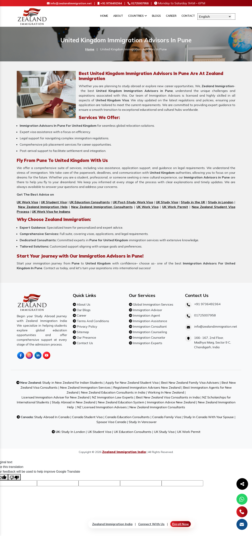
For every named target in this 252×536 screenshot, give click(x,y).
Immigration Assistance (149, 321)
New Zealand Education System (121, 402)
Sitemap (82, 332)
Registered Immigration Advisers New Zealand (147, 387)
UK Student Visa (54, 202)
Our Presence (86, 337)
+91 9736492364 (109, 3)
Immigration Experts (147, 343)
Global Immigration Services (152, 304)
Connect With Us (151, 524)
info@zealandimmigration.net (69, 3)
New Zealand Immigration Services (85, 387)
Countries (137, 16)
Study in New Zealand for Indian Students (72, 382)
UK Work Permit (175, 207)
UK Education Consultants (89, 202)
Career (171, 16)
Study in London (220, 202)
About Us (83, 304)
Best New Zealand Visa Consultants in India (168, 397)
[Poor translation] (14, 477)
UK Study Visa (167, 202)
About (118, 16)
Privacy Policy (86, 326)
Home (104, 16)
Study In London (73, 432)
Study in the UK (193, 202)
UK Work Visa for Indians (51, 211)
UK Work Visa (27, 202)
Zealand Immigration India (112, 524)
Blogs (156, 16)
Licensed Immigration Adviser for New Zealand (55, 397)
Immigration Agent (146, 315)
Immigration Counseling (149, 332)
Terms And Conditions (92, 321)
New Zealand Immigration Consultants (102, 207)
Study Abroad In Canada (51, 417)
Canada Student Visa (87, 417)
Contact (188, 16)
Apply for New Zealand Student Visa (131, 382)
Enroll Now (180, 524)
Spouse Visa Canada (111, 422)
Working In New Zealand (166, 392)
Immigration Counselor (148, 337)
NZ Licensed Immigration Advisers (102, 407)
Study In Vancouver (143, 422)
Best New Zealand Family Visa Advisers (190, 382)
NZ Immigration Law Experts (112, 397)
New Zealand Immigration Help (43, 207)
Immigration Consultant (149, 326)
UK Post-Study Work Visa (133, 202)
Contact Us (84, 343)
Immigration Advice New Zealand (171, 402)
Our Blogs (83, 310)
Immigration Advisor (147, 310)
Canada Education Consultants (127, 417)
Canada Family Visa (166, 417)
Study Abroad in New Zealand (73, 402)
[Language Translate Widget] (214, 16)
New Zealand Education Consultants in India (113, 392)
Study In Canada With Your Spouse (208, 417)
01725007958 (138, 3)
